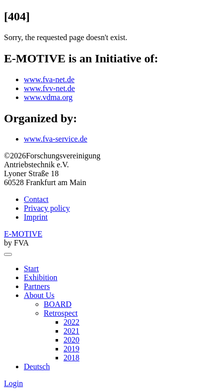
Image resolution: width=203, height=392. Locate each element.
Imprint (36, 217)
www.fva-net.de (49, 79)
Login (13, 383)
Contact (36, 199)
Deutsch (37, 366)
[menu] (8, 254)
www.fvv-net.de (49, 88)
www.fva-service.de (55, 139)
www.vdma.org (48, 97)
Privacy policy (47, 208)
